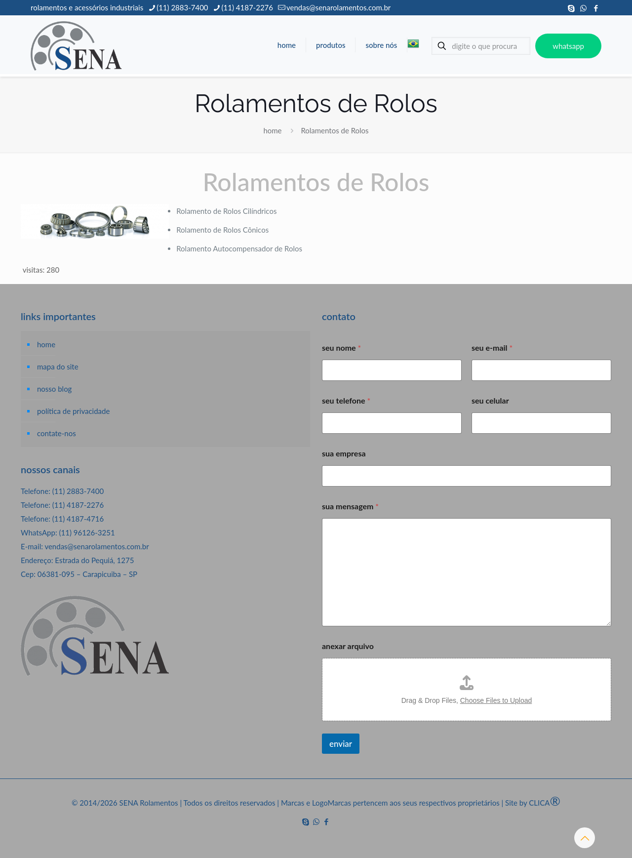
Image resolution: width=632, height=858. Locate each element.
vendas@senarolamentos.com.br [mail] (338, 7)
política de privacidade (73, 411)
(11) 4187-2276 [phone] (247, 7)
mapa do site (58, 366)
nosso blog (54, 388)
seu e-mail (492, 347)
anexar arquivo (348, 646)
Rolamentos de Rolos (334, 130)
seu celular (490, 400)
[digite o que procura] (481, 46)
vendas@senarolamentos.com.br (96, 546)
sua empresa (344, 453)
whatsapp (568, 45)
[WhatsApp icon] (583, 7)
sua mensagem (350, 506)
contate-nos (56, 433)
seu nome (341, 347)
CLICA (544, 802)
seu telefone (346, 400)
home (272, 130)
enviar (340, 743)
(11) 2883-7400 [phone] (182, 7)
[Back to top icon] (584, 837)
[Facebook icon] (595, 7)
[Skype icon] (571, 7)
